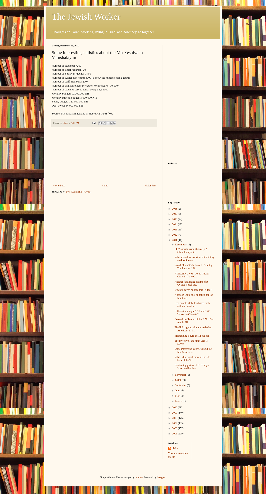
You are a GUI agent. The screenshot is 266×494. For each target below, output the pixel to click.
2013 (175, 229)
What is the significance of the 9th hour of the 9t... (192, 359)
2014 (175, 224)
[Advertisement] (104, 155)
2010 (175, 407)
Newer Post (59, 185)
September (181, 385)
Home (105, 185)
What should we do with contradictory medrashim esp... (194, 259)
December (180, 244)
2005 (175, 433)
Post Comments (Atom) (78, 191)
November (181, 374)
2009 (175, 412)
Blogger (161, 477)
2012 (175, 234)
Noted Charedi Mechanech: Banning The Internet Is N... (193, 267)
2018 (175, 208)
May (177, 395)
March (179, 401)
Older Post (150, 185)
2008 (175, 418)
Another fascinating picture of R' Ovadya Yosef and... (192, 283)
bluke (175, 448)
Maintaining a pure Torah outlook (192, 335)
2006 (175, 428)
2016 (175, 214)
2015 (175, 219)
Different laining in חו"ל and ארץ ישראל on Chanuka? (192, 313)
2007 (175, 423)
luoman (139, 477)
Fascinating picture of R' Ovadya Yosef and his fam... (192, 367)
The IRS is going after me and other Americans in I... (193, 329)
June (177, 390)
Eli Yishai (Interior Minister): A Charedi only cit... (191, 251)
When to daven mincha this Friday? (193, 290)
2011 (175, 240)
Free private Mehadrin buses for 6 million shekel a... (192, 305)
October (179, 380)
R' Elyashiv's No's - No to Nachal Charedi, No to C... (192, 275)
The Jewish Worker (86, 16)
